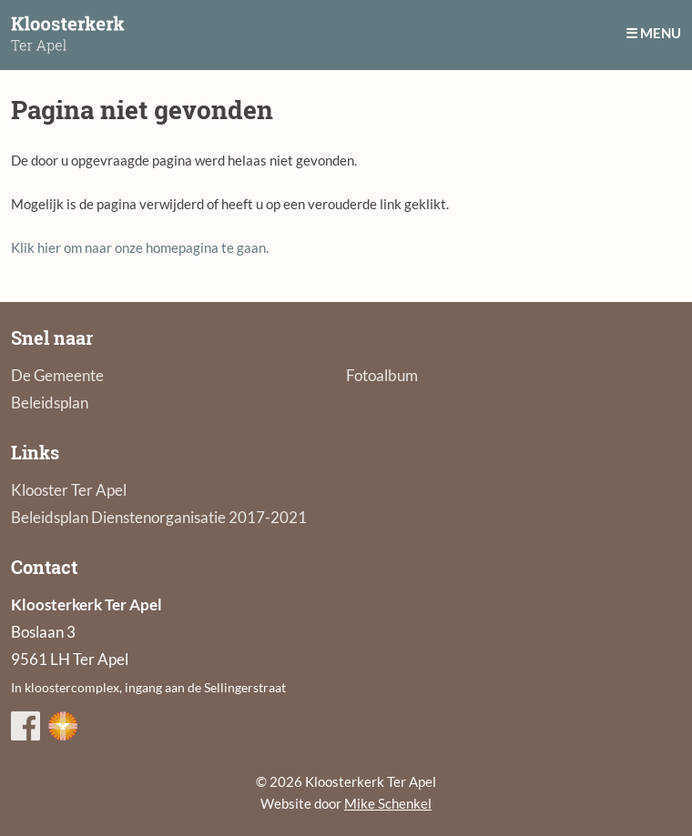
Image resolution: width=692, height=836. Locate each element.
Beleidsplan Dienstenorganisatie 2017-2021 (159, 517)
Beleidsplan (49, 402)
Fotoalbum (382, 375)
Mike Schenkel (388, 803)
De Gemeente (57, 375)
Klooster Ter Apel (69, 489)
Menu (660, 33)
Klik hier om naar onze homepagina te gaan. (140, 247)
